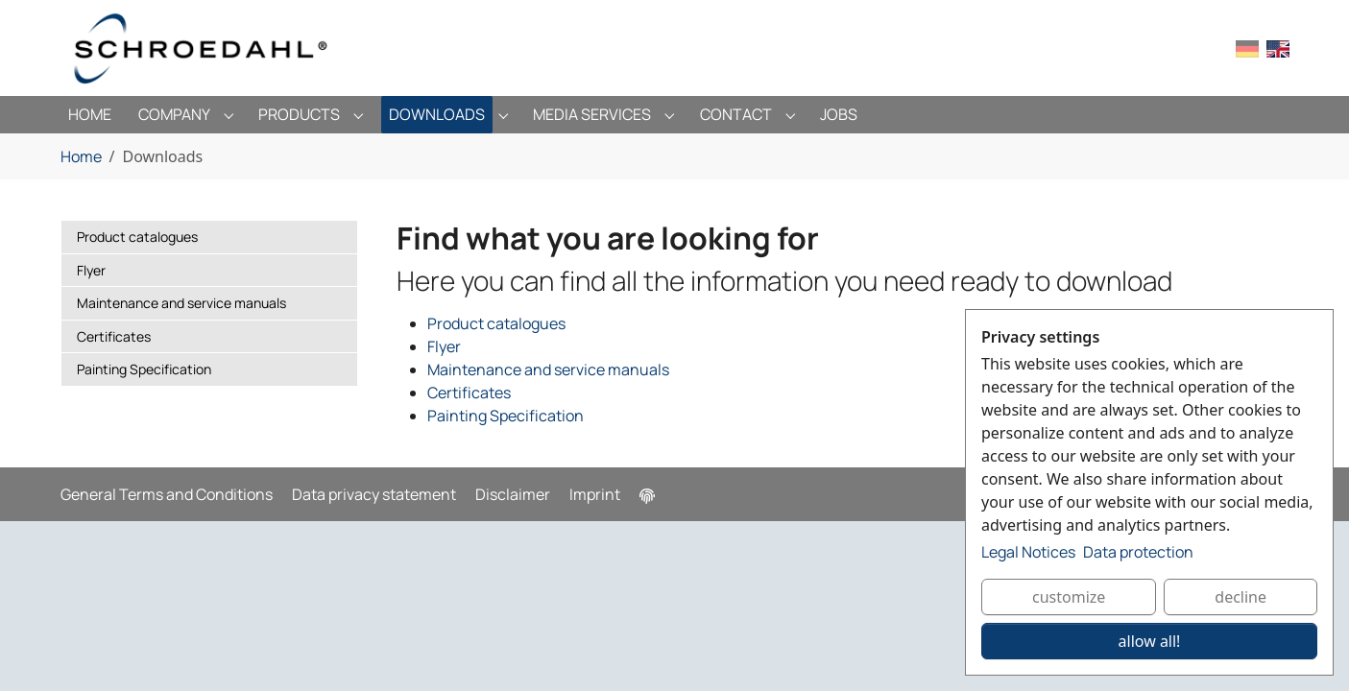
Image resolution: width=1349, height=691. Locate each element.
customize (1068, 597)
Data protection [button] (1138, 551)
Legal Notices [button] (1028, 551)
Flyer (444, 346)
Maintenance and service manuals (548, 369)
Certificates (469, 392)
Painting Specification (505, 415)
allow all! (1150, 641)
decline (1240, 597)
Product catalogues (496, 323)
